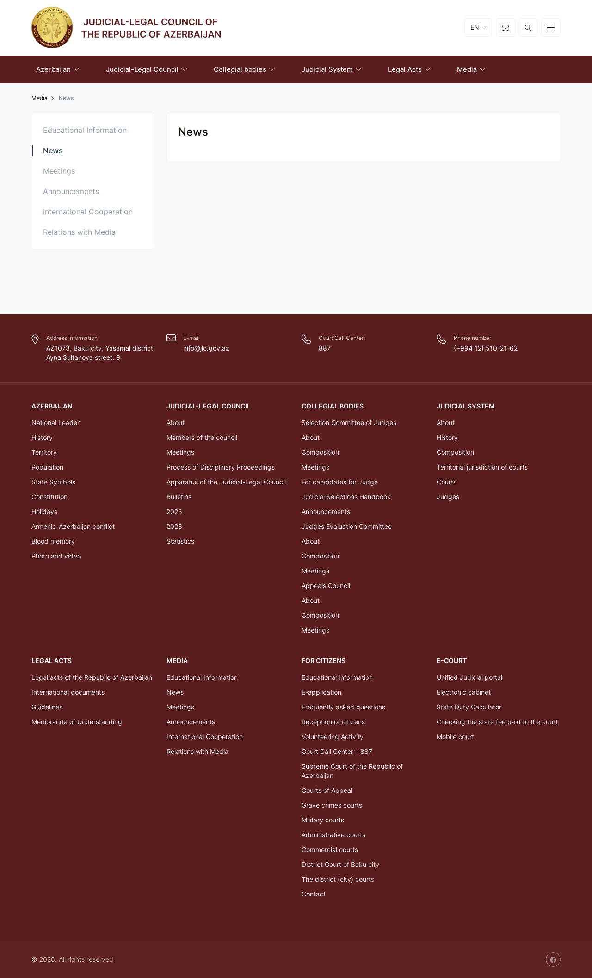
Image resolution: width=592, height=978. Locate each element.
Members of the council (201, 437)
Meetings (59, 171)
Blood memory (53, 541)
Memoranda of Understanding (76, 722)
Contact (314, 894)
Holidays (44, 511)
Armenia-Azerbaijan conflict (73, 526)
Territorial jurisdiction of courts (482, 467)
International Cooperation (88, 211)
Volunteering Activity (333, 736)
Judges (448, 497)
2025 (174, 511)
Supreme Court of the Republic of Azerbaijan (352, 770)
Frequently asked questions (343, 707)
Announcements (71, 191)
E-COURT (452, 661)
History (42, 437)
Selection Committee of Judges (349, 422)
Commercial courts (330, 849)
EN (474, 27)
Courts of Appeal (327, 790)
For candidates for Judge (340, 482)
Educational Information (85, 130)
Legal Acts (51, 661)
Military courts (323, 820)
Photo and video (56, 556)
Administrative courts (333, 835)
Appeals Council (326, 585)
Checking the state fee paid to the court (497, 722)
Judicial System (466, 406)
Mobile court (455, 736)
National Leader (55, 422)
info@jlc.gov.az (206, 348)
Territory (44, 452)
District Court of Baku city (340, 864)
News (53, 150)
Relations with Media (79, 232)
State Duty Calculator (469, 707)
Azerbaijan (51, 406)
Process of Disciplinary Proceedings (220, 467)
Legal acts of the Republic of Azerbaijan (91, 677)
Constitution (49, 497)
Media (39, 97)
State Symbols (53, 482)
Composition (320, 452)
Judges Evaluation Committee (347, 526)
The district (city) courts (338, 879)
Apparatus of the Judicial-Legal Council (226, 482)
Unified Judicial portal (469, 677)
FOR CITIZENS (323, 661)
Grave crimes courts (332, 805)
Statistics (180, 541)
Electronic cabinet (464, 692)
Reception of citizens (333, 722)
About (175, 422)
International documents (68, 692)
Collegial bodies (333, 406)
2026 (174, 526)
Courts (446, 482)
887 (325, 348)
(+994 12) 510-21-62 (486, 348)
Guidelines (46, 707)
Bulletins (178, 497)
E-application (321, 692)
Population (47, 467)
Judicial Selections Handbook (346, 497)
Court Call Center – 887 (337, 751)
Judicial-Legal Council (208, 406)
